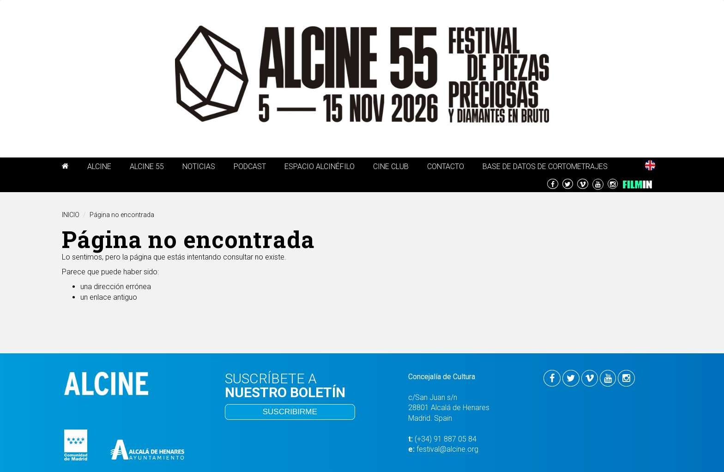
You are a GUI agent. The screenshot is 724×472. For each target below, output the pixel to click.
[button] (65, 167)
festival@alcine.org (447, 449)
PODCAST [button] (250, 166)
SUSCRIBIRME (290, 411)
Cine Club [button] (391, 166)
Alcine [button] (99, 166)
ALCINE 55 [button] (147, 166)
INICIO (70, 214)
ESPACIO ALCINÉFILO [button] (319, 166)
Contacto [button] (445, 166)
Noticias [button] (198, 166)
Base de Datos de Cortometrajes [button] (545, 166)
